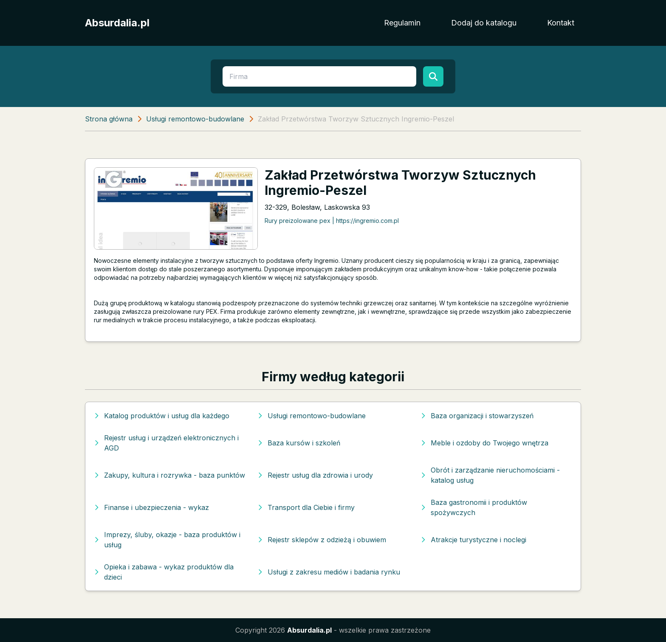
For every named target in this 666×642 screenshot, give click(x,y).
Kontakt (560, 22)
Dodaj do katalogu (483, 22)
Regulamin (402, 22)
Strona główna (109, 119)
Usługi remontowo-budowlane (195, 119)
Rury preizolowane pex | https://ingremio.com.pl (332, 220)
